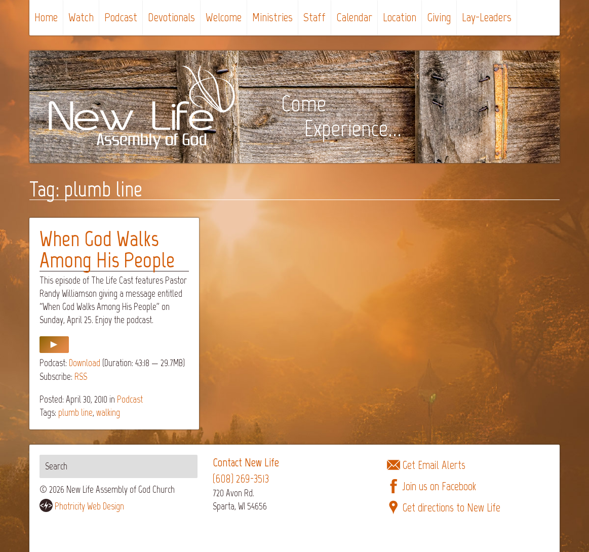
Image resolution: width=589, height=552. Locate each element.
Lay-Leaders (487, 17)
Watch (81, 17)
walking (108, 412)
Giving (439, 17)
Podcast (120, 17)
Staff (314, 17)
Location (399, 17)
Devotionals (171, 17)
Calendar (354, 17)
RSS (80, 376)
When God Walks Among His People (107, 249)
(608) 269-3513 (241, 479)
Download (84, 363)
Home (46, 17)
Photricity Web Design (89, 506)
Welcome (224, 17)
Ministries (272, 17)
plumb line (75, 412)
